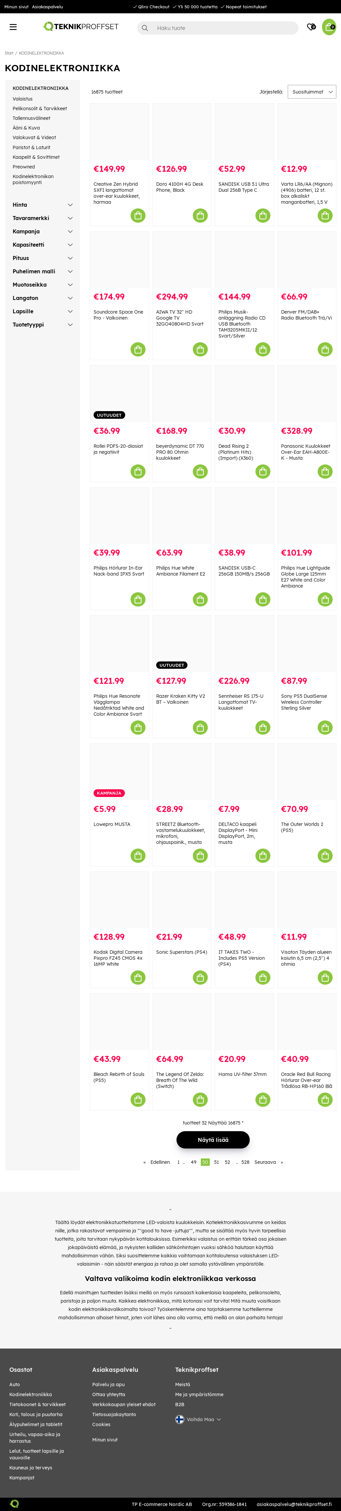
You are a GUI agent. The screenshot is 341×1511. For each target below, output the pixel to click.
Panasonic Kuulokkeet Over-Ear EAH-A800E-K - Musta (305, 452)
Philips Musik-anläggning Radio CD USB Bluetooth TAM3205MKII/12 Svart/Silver (241, 324)
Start (9, 53)
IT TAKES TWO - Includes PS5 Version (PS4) (241, 958)
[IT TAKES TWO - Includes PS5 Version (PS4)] (244, 900)
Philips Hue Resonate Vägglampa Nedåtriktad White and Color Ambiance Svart (119, 705)
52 (227, 1162)
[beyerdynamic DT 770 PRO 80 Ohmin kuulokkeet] (182, 394)
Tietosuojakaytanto (114, 1414)
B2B (179, 1404)
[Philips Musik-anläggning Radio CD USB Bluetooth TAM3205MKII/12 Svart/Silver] (244, 260)
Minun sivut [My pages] (105, 1440)
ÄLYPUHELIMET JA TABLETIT (35, 1424)
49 (193, 1162)
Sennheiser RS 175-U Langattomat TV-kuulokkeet (240, 702)
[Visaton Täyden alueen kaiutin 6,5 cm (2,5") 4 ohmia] (307, 900)
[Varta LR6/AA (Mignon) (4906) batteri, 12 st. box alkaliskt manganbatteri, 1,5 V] (307, 132)
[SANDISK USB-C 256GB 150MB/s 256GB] (244, 516)
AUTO (14, 1384)
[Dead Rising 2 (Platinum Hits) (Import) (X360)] (244, 394)
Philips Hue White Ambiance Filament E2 (180, 571)
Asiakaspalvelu (47, 6)
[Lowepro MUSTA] (119, 772)
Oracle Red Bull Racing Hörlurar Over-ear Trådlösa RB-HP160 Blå (306, 1080)
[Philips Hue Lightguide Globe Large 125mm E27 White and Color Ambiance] (307, 516)
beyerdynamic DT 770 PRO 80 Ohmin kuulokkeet (180, 452)
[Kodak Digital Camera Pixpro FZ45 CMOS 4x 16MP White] (119, 900)
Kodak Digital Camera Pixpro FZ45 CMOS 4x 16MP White (118, 958)
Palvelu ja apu (108, 1384)
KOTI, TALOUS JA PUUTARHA (36, 1414)
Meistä (182, 1384)
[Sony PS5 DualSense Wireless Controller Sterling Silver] (307, 644)
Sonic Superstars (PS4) (181, 952)
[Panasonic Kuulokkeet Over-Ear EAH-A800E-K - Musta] (307, 394)
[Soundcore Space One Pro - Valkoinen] (119, 260)
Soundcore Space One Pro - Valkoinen (118, 315)
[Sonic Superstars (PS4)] (182, 900)
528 (245, 1162)
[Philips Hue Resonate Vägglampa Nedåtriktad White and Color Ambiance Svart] (119, 644)
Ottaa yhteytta (108, 1394)
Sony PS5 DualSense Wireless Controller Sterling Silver (304, 702)
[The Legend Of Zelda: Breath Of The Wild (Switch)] (182, 1022)
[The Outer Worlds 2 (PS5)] (307, 772)
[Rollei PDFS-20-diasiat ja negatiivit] (119, 394)
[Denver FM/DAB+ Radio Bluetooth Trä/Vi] (307, 260)
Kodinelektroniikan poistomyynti (33, 179)
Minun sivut (16, 6)
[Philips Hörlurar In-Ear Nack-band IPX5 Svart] (119, 516)
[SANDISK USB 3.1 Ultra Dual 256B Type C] (244, 132)
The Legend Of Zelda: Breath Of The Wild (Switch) (180, 1080)
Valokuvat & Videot (34, 137)
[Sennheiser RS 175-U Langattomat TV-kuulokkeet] (244, 644)
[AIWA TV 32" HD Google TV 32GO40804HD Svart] (182, 260)
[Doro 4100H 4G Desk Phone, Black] (182, 132)
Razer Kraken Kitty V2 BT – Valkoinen (180, 699)
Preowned (24, 167)
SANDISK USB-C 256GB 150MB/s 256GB (244, 571)
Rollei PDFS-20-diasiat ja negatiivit (118, 449)
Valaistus (23, 99)
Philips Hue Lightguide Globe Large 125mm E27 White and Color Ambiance (305, 577)
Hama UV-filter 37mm (242, 1074)
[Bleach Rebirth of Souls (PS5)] (119, 1022)
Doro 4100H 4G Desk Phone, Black (179, 187)
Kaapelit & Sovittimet (36, 157)
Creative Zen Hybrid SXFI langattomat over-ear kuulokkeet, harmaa (117, 193)
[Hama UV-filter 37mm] (244, 1022)
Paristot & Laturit (31, 147)
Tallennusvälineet (31, 118)
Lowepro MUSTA (112, 824)
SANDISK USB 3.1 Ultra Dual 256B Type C (243, 187)
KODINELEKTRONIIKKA (41, 53)
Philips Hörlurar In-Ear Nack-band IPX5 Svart (119, 571)
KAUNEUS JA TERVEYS (30, 1468)
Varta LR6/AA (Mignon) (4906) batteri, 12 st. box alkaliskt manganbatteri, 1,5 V (306, 193)
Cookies (101, 1424)
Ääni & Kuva (26, 128)
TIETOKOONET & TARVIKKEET (37, 1404)
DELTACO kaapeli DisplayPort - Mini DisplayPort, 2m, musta (237, 833)
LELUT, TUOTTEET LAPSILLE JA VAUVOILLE (36, 1454)
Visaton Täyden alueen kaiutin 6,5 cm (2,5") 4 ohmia (306, 958)
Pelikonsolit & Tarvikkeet (40, 109)
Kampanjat (21, 1478)
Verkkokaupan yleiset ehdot (124, 1404)
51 (216, 1162)
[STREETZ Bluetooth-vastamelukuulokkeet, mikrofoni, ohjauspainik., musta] (182, 772)
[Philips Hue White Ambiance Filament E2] (182, 516)
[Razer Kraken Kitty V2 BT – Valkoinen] (182, 644)
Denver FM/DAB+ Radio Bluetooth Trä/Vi (306, 315)
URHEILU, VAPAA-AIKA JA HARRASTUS (34, 1437)
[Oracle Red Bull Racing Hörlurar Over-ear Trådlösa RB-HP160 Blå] (307, 1022)
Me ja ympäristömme (199, 1394)
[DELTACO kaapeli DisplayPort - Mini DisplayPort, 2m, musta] (244, 772)
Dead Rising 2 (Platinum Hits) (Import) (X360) (235, 452)
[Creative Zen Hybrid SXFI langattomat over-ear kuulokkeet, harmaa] (119, 132)
